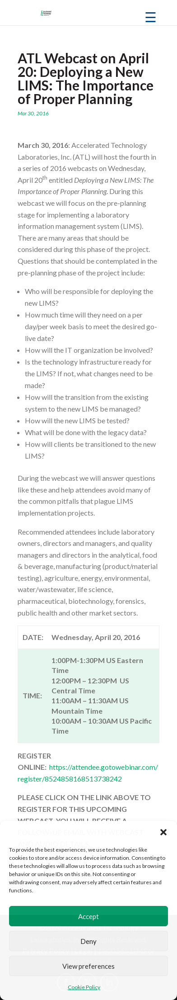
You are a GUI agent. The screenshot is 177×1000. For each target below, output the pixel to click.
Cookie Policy (84, 987)
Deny (88, 941)
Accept (88, 916)
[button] (163, 832)
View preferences (88, 966)
